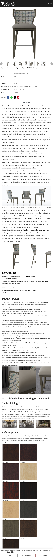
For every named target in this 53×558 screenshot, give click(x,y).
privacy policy (10, 552)
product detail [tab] (26, 103)
